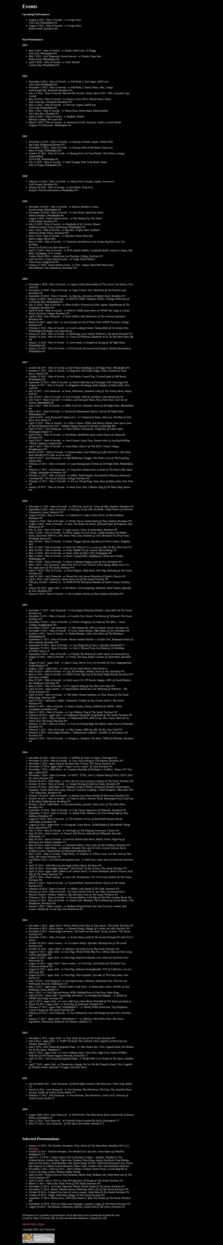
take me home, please (33, 1224)
